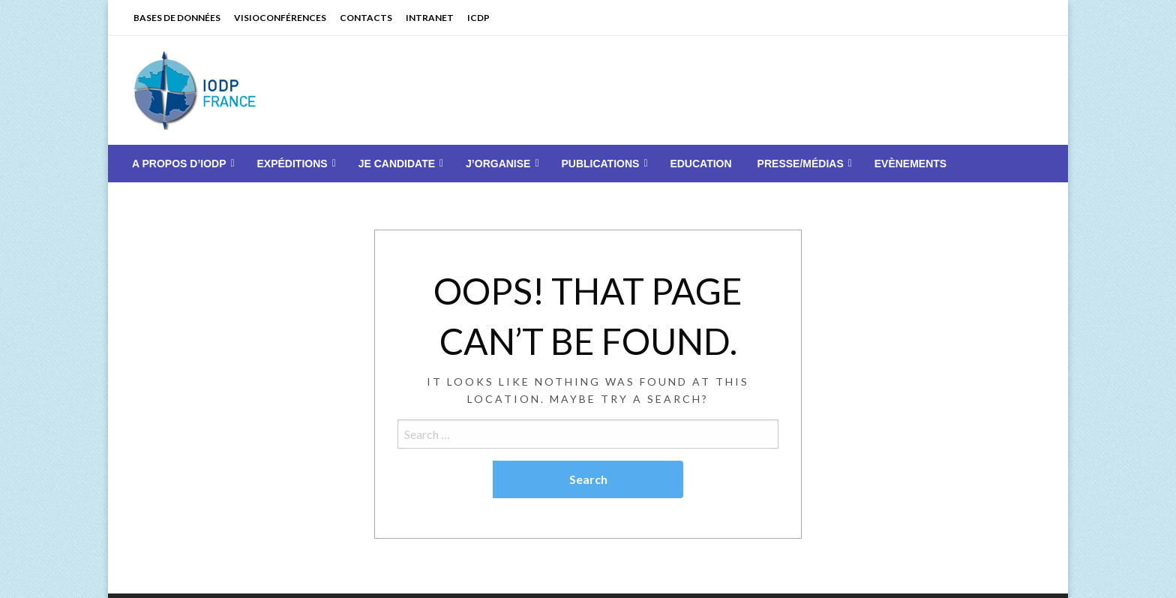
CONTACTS (366, 17)
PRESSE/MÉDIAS (801, 164)
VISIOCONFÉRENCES (280, 17)
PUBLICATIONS (600, 164)
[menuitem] (181, 163)
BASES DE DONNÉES (177, 17)
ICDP (478, 17)
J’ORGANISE (498, 164)
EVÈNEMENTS (910, 164)
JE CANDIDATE (396, 164)
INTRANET (430, 17)
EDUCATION (700, 164)
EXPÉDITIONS (292, 164)
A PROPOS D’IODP (179, 164)
